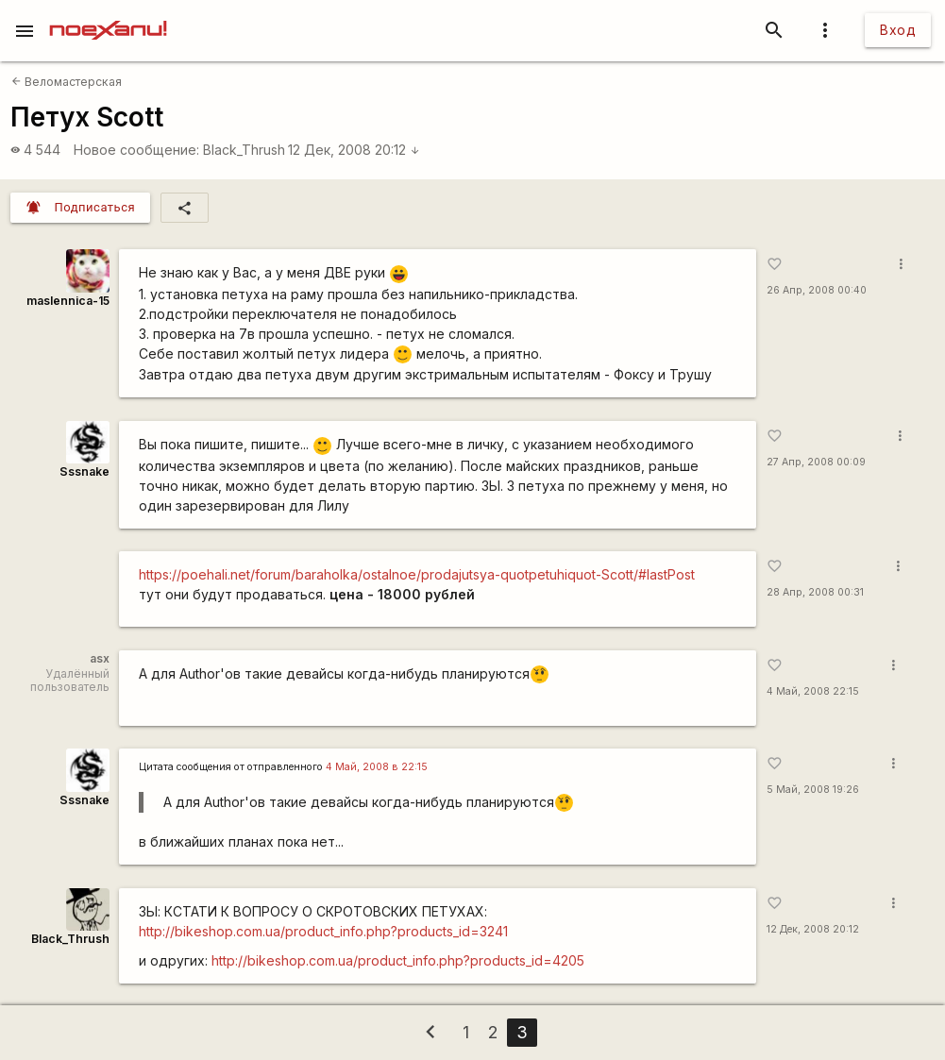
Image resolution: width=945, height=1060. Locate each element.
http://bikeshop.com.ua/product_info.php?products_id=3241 (323, 931)
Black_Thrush (244, 150)
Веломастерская (66, 82)
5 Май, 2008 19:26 (813, 789)
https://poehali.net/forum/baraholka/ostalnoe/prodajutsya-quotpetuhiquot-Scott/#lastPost (417, 574)
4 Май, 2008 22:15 (813, 691)
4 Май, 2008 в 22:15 (377, 767)
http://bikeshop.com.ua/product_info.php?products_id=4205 (397, 960)
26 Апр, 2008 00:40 (817, 290)
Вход (898, 30)
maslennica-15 (68, 301)
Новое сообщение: (136, 150)
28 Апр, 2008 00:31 (815, 592)
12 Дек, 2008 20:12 (354, 150)
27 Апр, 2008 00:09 (816, 462)
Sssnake (84, 471)
